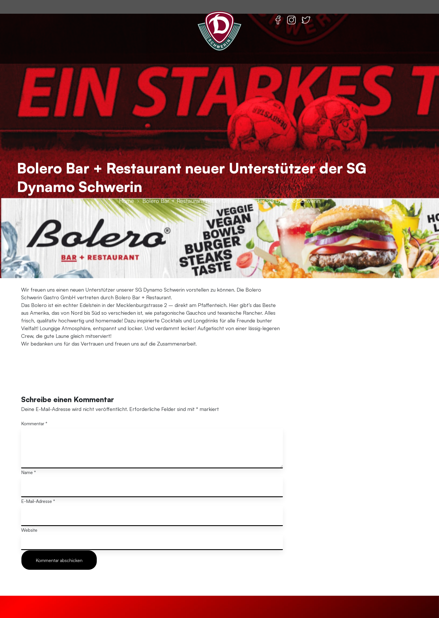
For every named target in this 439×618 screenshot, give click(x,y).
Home (126, 243)
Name (28, 472)
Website (29, 530)
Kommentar (34, 423)
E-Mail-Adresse (38, 501)
